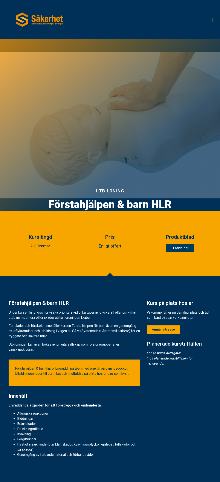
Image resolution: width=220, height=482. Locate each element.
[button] (213, 20)
